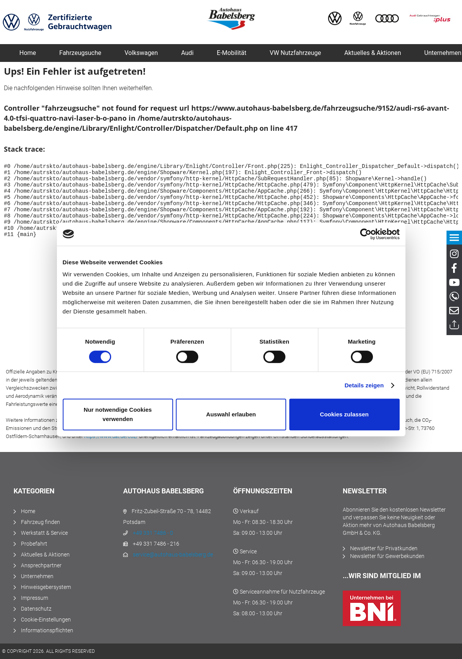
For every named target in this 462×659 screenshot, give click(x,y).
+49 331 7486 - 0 (153, 533)
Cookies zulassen (344, 414)
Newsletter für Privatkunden (383, 548)
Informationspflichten (47, 630)
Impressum (34, 598)
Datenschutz (36, 609)
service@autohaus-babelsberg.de (173, 554)
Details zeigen (364, 385)
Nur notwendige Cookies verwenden (118, 414)
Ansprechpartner (41, 565)
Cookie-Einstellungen (46, 619)
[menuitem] (28, 53)
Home (28, 511)
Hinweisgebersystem (46, 587)
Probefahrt (34, 544)
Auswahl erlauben (231, 414)
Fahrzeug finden (40, 522)
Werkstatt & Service (44, 533)
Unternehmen (37, 576)
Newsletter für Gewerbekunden (387, 556)
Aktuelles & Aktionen (45, 554)
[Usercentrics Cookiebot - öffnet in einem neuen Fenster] (366, 234)
